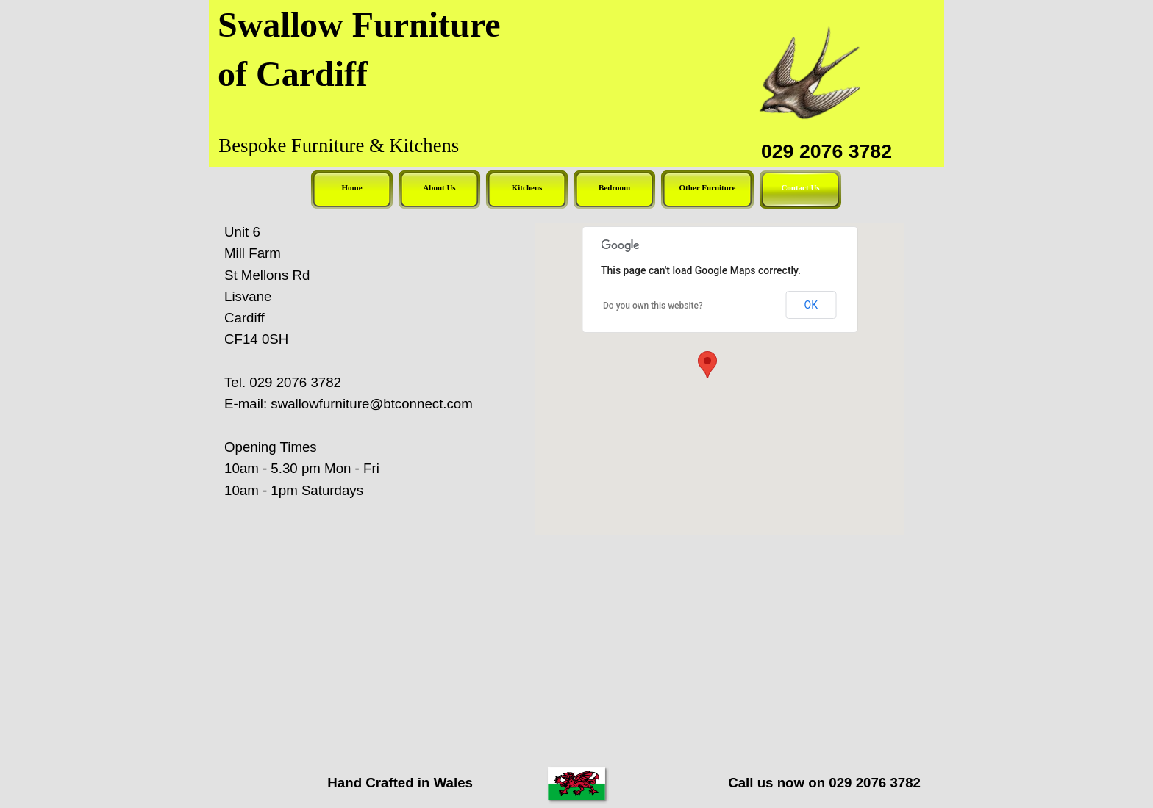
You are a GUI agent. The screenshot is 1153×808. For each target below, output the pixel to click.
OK (811, 305)
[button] (707, 364)
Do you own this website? (653, 305)
